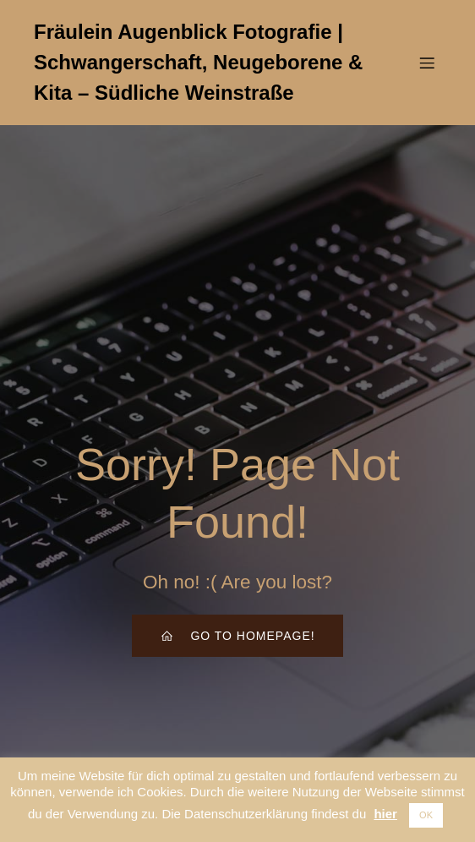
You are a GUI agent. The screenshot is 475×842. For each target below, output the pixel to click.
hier (385, 813)
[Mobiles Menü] (426, 62)
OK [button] (426, 815)
